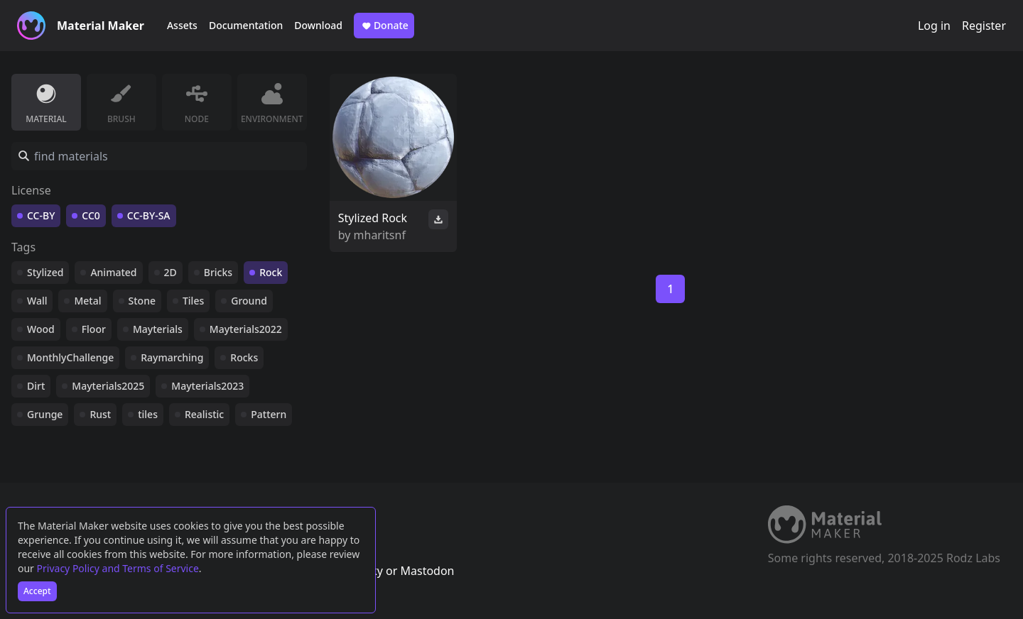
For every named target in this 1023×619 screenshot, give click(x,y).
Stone (142, 300)
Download (318, 25)
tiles (148, 414)
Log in (934, 25)
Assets (182, 25)
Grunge (45, 414)
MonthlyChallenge (70, 357)
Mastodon (427, 571)
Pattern (268, 414)
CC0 (91, 215)
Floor (94, 329)
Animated (113, 272)
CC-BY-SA (148, 215)
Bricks (218, 272)
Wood (41, 329)
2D (170, 272)
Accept (37, 591)
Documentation (246, 25)
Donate (383, 25)
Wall (37, 300)
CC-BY (41, 215)
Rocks (244, 357)
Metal (87, 300)
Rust (100, 414)
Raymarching (172, 357)
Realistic (204, 414)
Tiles (193, 300)
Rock (270, 272)
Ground (249, 300)
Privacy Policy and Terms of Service (118, 568)
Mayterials (158, 329)
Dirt (36, 386)
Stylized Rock (372, 218)
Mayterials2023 (207, 386)
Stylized (45, 272)
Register (984, 25)
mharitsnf (380, 235)
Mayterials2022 (246, 329)
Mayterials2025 (108, 386)
